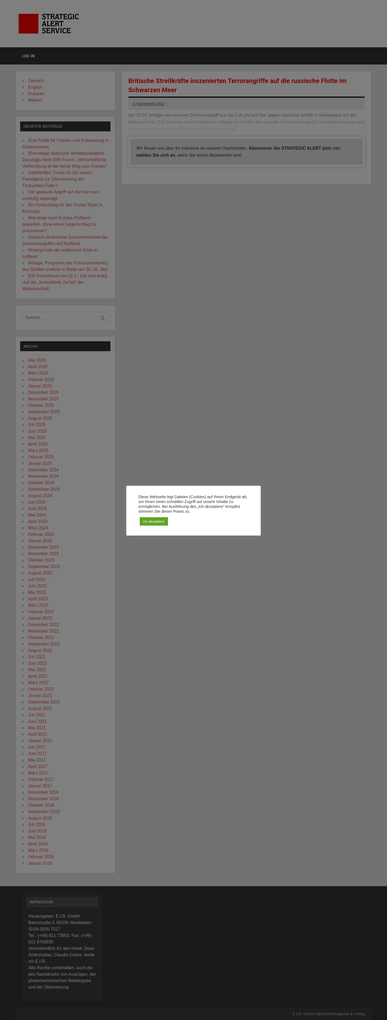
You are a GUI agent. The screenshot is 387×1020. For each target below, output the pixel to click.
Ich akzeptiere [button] (154, 521)
